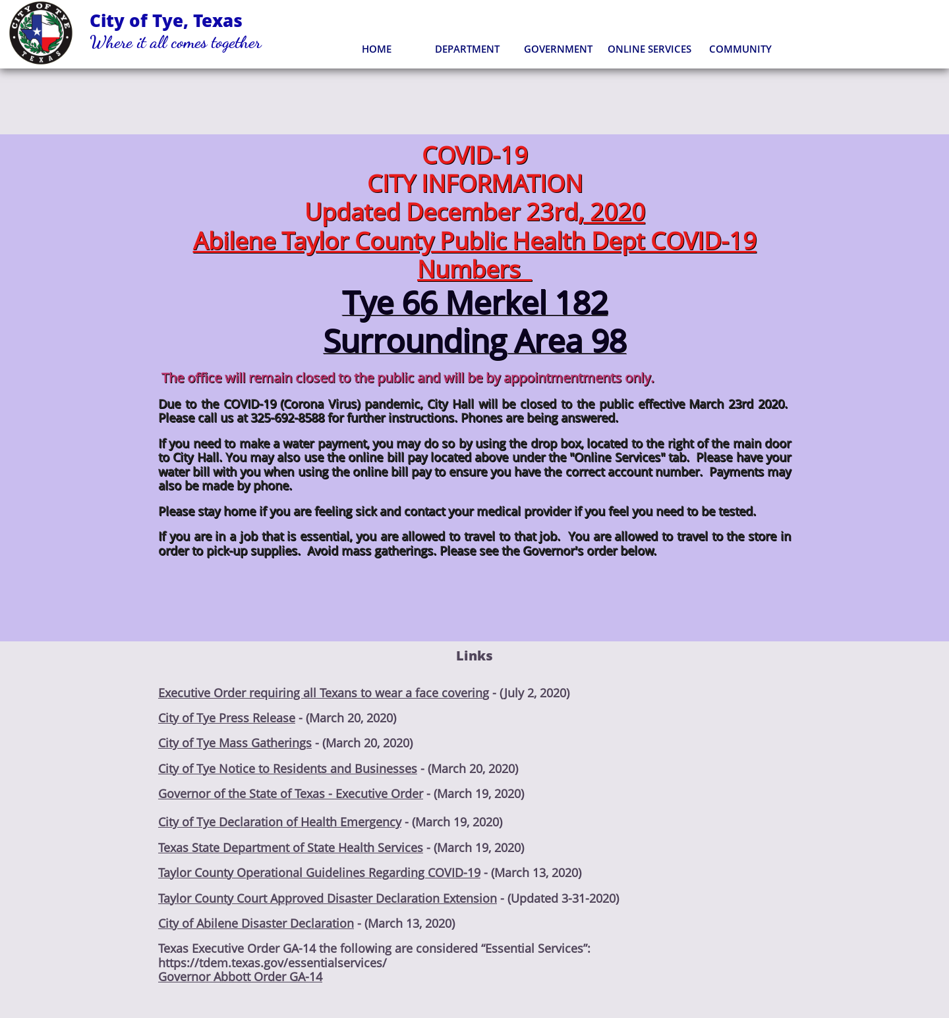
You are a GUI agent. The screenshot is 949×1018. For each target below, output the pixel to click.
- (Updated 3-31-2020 (556, 898)
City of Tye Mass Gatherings (235, 743)
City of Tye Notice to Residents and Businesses (287, 768)
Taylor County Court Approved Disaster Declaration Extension (327, 898)
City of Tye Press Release (226, 718)
